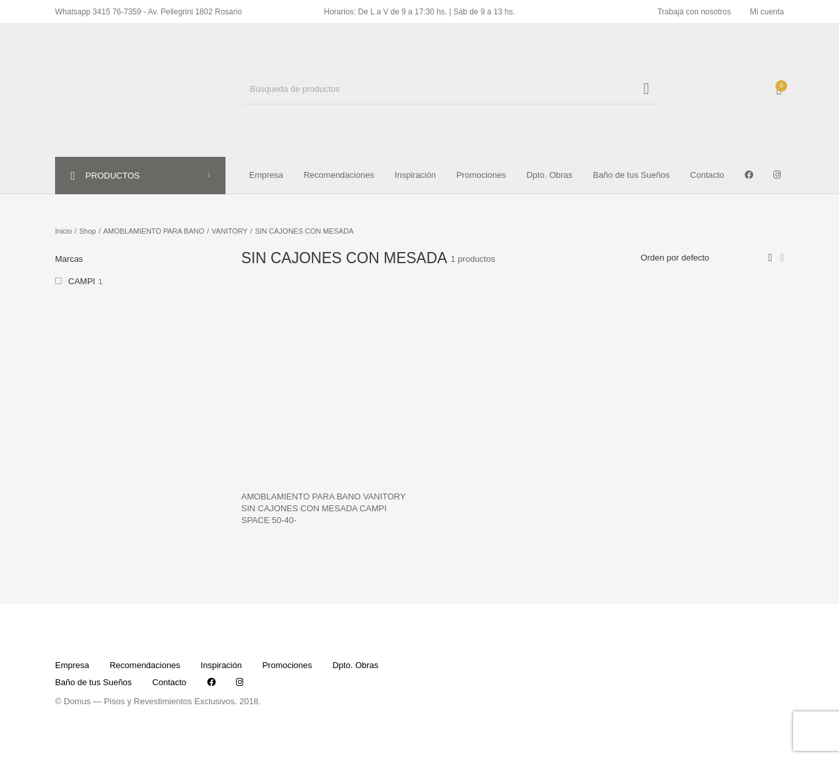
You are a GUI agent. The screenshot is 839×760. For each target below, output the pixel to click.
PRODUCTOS (121, 175)
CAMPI (81, 281)
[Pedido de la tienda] (698, 258)
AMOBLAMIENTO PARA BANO (154, 231)
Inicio (63, 231)
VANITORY (230, 231)
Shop (87, 231)
